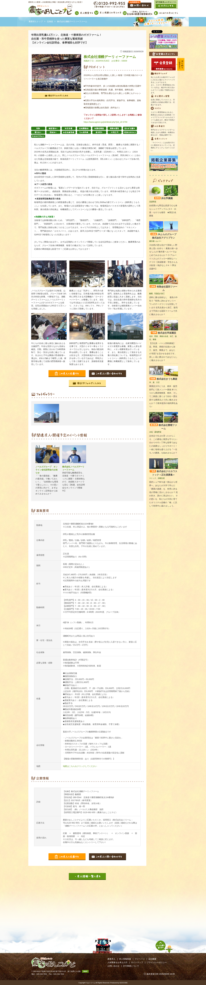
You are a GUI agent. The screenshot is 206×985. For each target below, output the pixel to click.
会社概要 (152, 959)
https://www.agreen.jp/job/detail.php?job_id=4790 (105, 122)
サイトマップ (137, 962)
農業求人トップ (36, 21)
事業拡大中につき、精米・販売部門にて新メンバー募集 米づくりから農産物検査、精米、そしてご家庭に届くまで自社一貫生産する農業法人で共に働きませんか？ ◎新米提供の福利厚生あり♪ (163, 396)
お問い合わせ (113, 966)
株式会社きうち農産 (163, 379)
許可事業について (131, 966)
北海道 (50, 21)
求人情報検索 (125, 959)
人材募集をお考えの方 (117, 962)
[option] (47, 413)
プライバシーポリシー (157, 962)
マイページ (140, 959)
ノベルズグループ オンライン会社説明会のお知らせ (46, 470)
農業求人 (111, 959)
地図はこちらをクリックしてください (80, 766)
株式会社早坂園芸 (163, 333)
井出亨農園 (163, 198)
